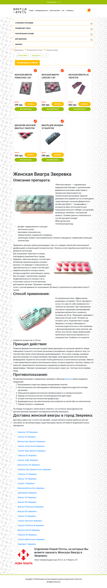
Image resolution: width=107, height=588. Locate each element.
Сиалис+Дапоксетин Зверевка (31, 539)
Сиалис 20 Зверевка (27, 516)
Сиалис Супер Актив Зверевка (31, 446)
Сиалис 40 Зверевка (27, 437)
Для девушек (21, 39)
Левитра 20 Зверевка (27, 455)
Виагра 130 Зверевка (27, 479)
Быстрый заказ (26, 109)
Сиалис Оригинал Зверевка (30, 521)
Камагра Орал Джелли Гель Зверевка (34, 469)
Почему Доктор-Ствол (34, 50)
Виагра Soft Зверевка (27, 511)
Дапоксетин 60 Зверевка (29, 530)
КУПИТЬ (30, 104)
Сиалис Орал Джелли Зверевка (32, 451)
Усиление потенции (24, 23)
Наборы (18, 44)
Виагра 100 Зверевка (27, 497)
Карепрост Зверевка (27, 544)
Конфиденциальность (41, 10)
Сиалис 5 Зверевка (26, 483)
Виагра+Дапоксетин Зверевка (31, 488)
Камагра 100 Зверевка (28, 432)
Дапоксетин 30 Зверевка (29, 465)
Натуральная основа (24, 34)
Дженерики (19, 50)
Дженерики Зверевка (27, 493)
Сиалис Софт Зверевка (28, 460)
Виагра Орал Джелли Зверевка (31, 441)
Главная (31, 10)
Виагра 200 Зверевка (27, 502)
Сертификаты (70, 10)
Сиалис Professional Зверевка (31, 525)
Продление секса (23, 28)
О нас (62, 10)
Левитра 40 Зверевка (27, 535)
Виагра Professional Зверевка (31, 507)
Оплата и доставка (54, 10)
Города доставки (52, 50)
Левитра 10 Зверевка (27, 474)
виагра (68, 379)
